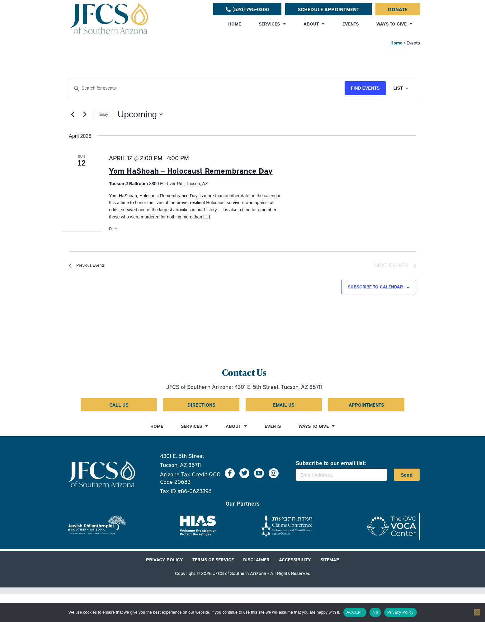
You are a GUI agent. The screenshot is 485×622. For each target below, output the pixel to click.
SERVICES (272, 23)
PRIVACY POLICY (164, 560)
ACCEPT (354, 612)
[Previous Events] (72, 114)
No (375, 612)
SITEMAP (329, 560)
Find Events (365, 88)
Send (407, 475)
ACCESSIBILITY (295, 560)
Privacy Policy (400, 612)
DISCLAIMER (256, 560)
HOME (234, 23)
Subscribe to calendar (375, 286)
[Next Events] (84, 114)
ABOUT (314, 23)
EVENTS (350, 23)
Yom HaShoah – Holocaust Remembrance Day (190, 170)
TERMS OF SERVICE (213, 560)
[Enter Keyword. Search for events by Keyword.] (207, 88)
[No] (477, 612)
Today (103, 114)
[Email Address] (341, 475)
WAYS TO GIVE (394, 23)
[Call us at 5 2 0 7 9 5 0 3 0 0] (247, 9)
